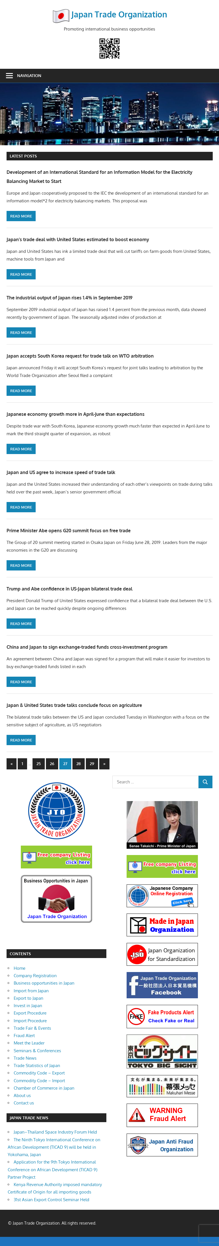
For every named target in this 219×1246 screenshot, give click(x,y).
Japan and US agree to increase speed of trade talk (82, 471)
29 (92, 772)
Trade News (25, 1067)
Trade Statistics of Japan (37, 1074)
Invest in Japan (28, 1014)
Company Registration (35, 984)
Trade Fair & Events (32, 1037)
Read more (21, 216)
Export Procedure (30, 1022)
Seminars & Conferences (37, 1059)
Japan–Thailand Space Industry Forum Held (55, 1141)
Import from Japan (31, 1000)
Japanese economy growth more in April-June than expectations (101, 413)
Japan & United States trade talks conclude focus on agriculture (101, 713)
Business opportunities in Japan (44, 992)
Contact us (24, 1112)
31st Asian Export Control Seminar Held (51, 1208)
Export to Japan (28, 1007)
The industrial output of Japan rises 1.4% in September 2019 (94, 297)
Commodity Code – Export (39, 1082)
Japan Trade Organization (119, 14)
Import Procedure (30, 1030)
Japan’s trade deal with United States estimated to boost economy (106, 239)
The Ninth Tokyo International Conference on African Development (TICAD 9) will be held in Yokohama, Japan (54, 1156)
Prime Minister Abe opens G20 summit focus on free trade (93, 530)
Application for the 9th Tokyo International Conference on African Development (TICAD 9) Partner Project (52, 1179)
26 (52, 772)
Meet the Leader (29, 1052)
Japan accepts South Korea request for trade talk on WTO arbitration (109, 355)
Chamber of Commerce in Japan (44, 1097)
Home (19, 977)
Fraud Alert (24, 1044)
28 (78, 772)
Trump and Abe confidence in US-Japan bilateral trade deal (94, 588)
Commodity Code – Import (39, 1089)
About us (22, 1104)
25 (38, 772)
